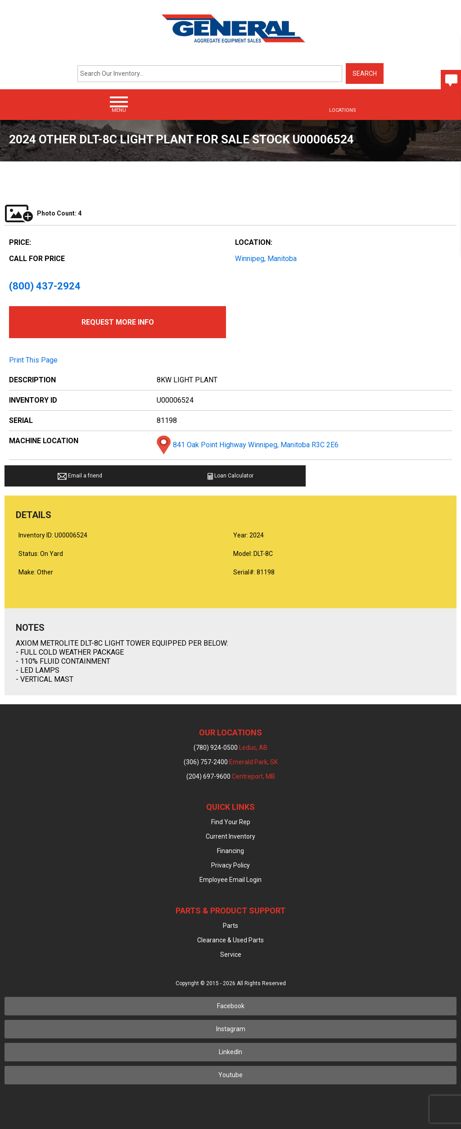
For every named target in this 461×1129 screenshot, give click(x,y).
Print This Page (33, 360)
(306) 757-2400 (231, 762)
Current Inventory (230, 836)
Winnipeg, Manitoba (266, 258)
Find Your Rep (230, 822)
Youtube (230, 1075)
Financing (230, 850)
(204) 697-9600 (230, 776)
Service (230, 954)
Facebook (230, 1006)
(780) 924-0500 (230, 747)
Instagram (230, 1029)
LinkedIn (230, 1052)
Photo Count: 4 (43, 213)
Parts (230, 925)
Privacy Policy (230, 865)
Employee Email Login (230, 879)
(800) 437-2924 (45, 286)
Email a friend (80, 476)
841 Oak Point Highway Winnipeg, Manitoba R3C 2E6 (256, 445)
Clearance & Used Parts (230, 940)
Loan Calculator (230, 476)
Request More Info (117, 322)
